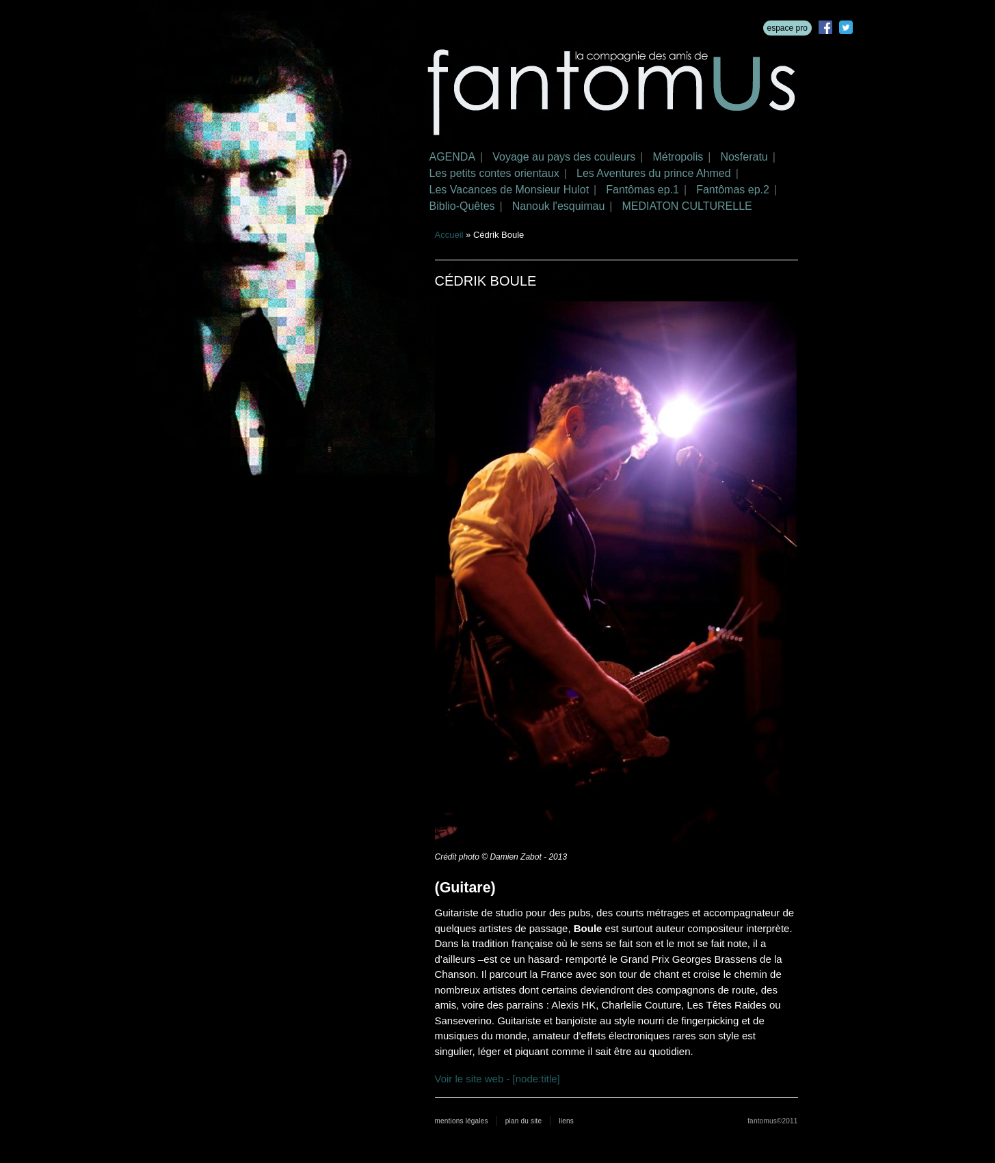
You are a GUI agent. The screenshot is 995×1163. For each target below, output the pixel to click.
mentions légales (461, 1121)
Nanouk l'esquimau (558, 206)
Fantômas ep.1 (642, 189)
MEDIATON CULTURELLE (687, 206)
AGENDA (452, 157)
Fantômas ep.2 (732, 189)
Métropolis (677, 157)
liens (566, 1121)
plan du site (523, 1121)
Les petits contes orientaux (494, 173)
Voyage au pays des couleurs (563, 157)
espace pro (787, 28)
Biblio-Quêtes (462, 206)
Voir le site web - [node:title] (497, 1078)
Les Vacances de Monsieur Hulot (509, 189)
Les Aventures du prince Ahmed (653, 173)
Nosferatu (743, 157)
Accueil (449, 235)
